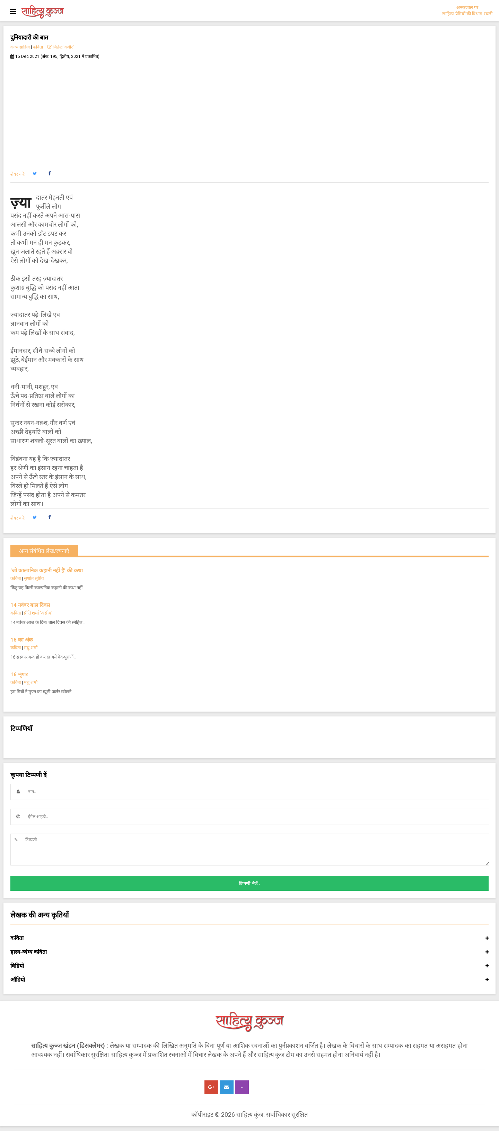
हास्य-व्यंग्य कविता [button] (249, 952)
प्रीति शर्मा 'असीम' (38, 613)
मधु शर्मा (30, 647)
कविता (38, 47)
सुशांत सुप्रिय (34, 578)
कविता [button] (249, 938)
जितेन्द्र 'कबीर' (60, 47)
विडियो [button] (249, 966)
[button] (34, 173)
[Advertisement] (249, 111)
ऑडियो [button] (249, 980)
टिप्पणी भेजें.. (249, 883)
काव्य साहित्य (20, 47)
